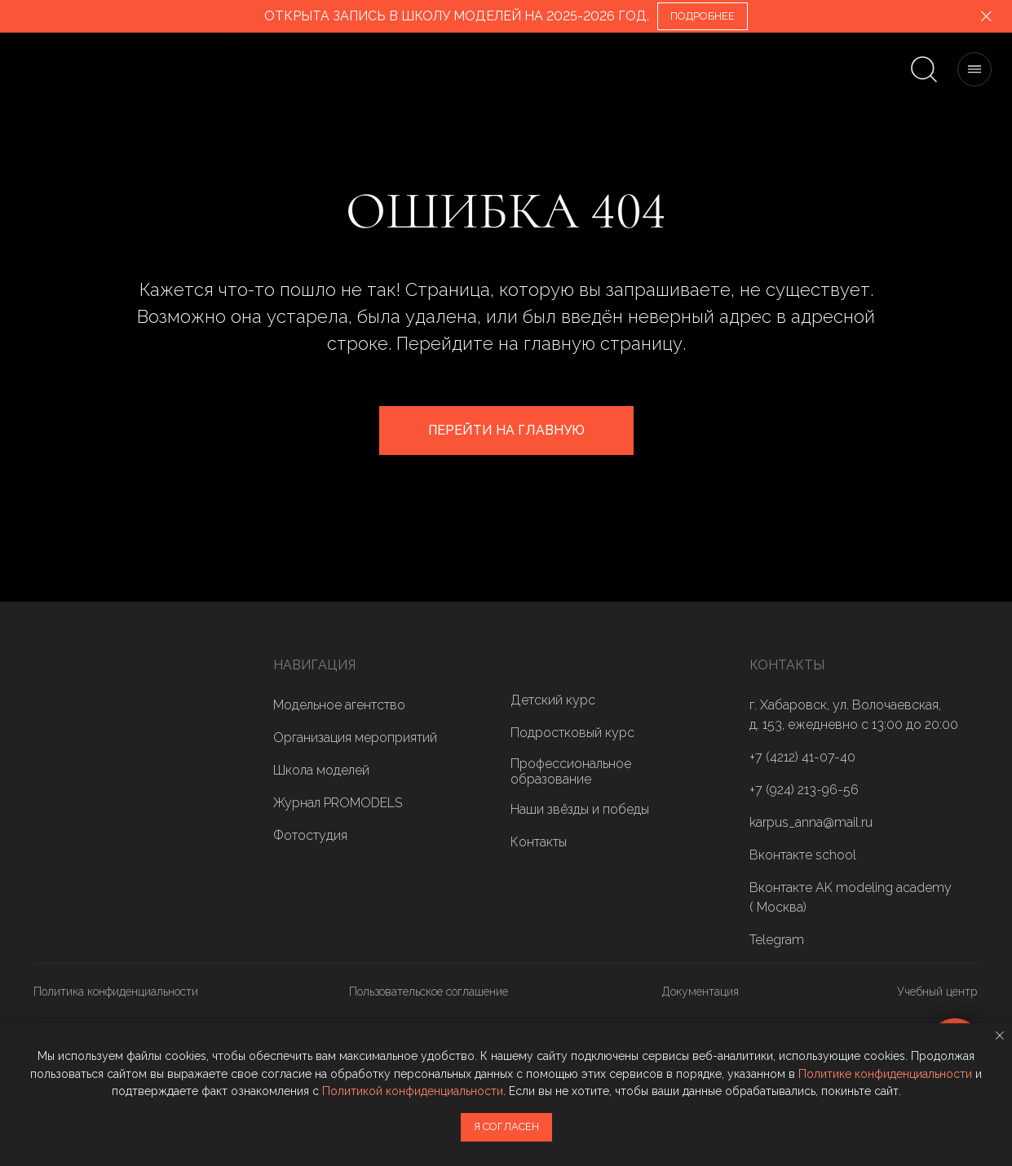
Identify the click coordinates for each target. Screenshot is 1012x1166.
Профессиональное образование (570, 771)
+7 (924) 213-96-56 (804, 789)
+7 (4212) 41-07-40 (802, 757)
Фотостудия (310, 835)
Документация (700, 991)
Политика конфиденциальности (115, 991)
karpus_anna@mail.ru (811, 822)
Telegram (776, 939)
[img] (83, 744)
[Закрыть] (986, 16)
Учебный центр (937, 991)
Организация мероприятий (355, 737)
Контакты (538, 842)
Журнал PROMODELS (337, 802)
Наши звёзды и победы (579, 809)
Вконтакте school (802, 855)
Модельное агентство (339, 705)
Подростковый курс (572, 732)
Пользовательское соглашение (428, 991)
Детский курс (552, 700)
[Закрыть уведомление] (1000, 1035)
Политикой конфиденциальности (412, 1091)
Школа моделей (321, 770)
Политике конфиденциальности (885, 1073)
